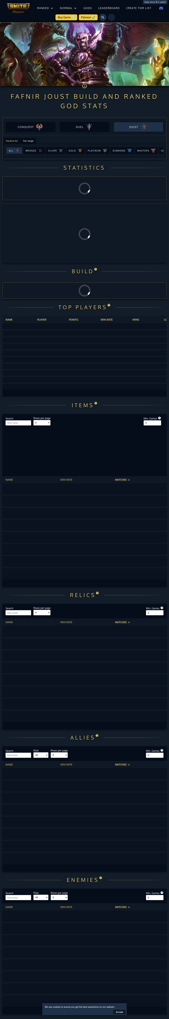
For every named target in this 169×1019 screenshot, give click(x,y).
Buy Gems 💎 (66, 17)
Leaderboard (109, 8)
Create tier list (138, 8)
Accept (119, 1012)
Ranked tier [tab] (12, 140)
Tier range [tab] (28, 140)
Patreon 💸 (88, 17)
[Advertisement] (84, 449)
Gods (88, 8)
